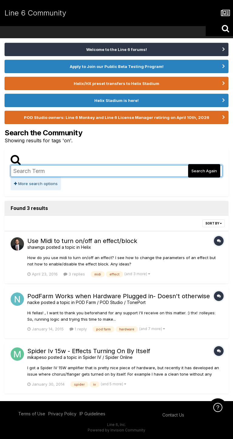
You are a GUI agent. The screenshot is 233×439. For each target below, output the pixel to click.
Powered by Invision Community (116, 430)
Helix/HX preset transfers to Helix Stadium (116, 83)
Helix (86, 247)
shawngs (36, 247)
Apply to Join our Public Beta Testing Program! (117, 66)
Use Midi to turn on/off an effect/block (82, 241)
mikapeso (37, 357)
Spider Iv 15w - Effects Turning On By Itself (88, 351)
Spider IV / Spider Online (108, 357)
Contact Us (173, 414)
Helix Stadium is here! (116, 100)
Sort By (213, 223)
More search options (36, 183)
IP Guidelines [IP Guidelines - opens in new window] (92, 413)
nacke (33, 302)
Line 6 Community (35, 12)
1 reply (78, 328)
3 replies (74, 274)
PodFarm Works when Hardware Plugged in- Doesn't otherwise (118, 296)
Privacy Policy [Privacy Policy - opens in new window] (62, 413)
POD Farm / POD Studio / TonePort (111, 302)
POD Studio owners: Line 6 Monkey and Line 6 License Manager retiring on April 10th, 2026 (116, 117)
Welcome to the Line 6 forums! (116, 49)
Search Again (204, 170)
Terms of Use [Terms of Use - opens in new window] (31, 413)
